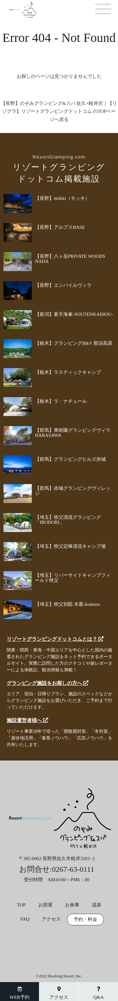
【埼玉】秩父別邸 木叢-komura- (68, 604)
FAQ (25, 919)
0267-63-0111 (73, 869)
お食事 (72, 905)
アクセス (51, 919)
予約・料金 (85, 919)
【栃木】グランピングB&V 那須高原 (73, 343)
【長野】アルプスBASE (60, 227)
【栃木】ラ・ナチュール (61, 401)
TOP (21, 905)
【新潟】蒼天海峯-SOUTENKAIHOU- (74, 314)
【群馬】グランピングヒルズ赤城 (70, 459)
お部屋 (45, 905)
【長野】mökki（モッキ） (62, 198)
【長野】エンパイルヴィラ (63, 285)
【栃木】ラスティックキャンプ (68, 372)
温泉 (96, 905)
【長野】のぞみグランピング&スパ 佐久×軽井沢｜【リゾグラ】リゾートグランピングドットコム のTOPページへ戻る (59, 111)
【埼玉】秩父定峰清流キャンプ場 (70, 546)
